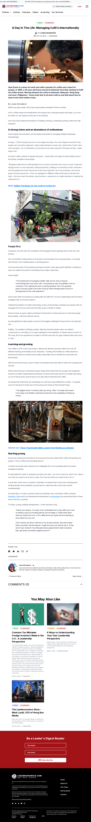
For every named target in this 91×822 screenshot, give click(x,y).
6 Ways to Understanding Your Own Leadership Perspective (61, 635)
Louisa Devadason (48, 33)
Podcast (51, 628)
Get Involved (65, 791)
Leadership (49, 23)
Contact (63, 794)
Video (15, 705)
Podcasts (26, 12)
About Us (63, 783)
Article (39, 23)
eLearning (45, 12)
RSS (43, 816)
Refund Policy (23, 816)
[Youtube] (21, 803)
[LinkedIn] (18, 803)
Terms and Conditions (32, 816)
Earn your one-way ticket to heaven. (21, 799)
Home (62, 780)
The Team (64, 787)
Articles (16, 12)
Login (79, 6)
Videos (35, 12)
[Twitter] (15, 803)
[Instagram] (24, 803)
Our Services (57, 12)
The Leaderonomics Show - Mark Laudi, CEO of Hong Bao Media (28, 712)
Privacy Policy (14, 816)
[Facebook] (12, 803)
